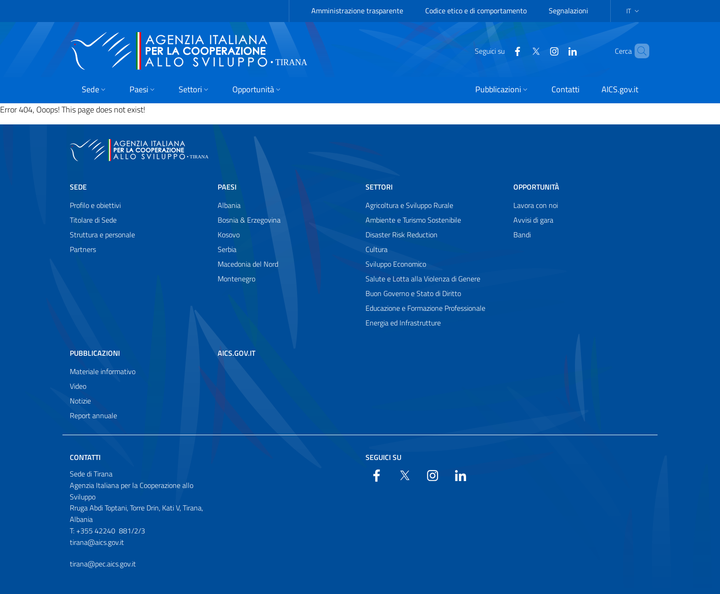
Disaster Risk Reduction (402, 234)
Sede (78, 186)
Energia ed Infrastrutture (403, 322)
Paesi (227, 186)
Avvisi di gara (533, 219)
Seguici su (383, 457)
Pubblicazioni (95, 353)
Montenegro (236, 278)
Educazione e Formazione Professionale (425, 308)
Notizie (80, 400)
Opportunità (536, 186)
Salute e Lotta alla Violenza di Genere (423, 278)
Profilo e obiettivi (95, 205)
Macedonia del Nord (248, 263)
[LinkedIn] (557, 50)
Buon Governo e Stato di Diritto (413, 293)
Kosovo (229, 234)
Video (78, 386)
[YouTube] (538, 50)
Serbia (227, 249)
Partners (83, 249)
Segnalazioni (568, 10)
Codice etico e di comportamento (476, 10)
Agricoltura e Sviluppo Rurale (409, 205)
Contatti (85, 457)
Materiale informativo (102, 371)
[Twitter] (520, 50)
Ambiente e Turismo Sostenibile (413, 219)
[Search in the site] (638, 51)
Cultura (377, 249)
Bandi (522, 234)
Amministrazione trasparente (357, 10)
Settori (379, 186)
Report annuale (93, 415)
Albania (229, 205)
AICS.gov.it (236, 353)
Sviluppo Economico (396, 263)
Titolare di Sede (93, 219)
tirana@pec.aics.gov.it (103, 563)
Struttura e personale (102, 234)
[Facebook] (502, 50)
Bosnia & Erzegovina (249, 219)
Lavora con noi (535, 205)
